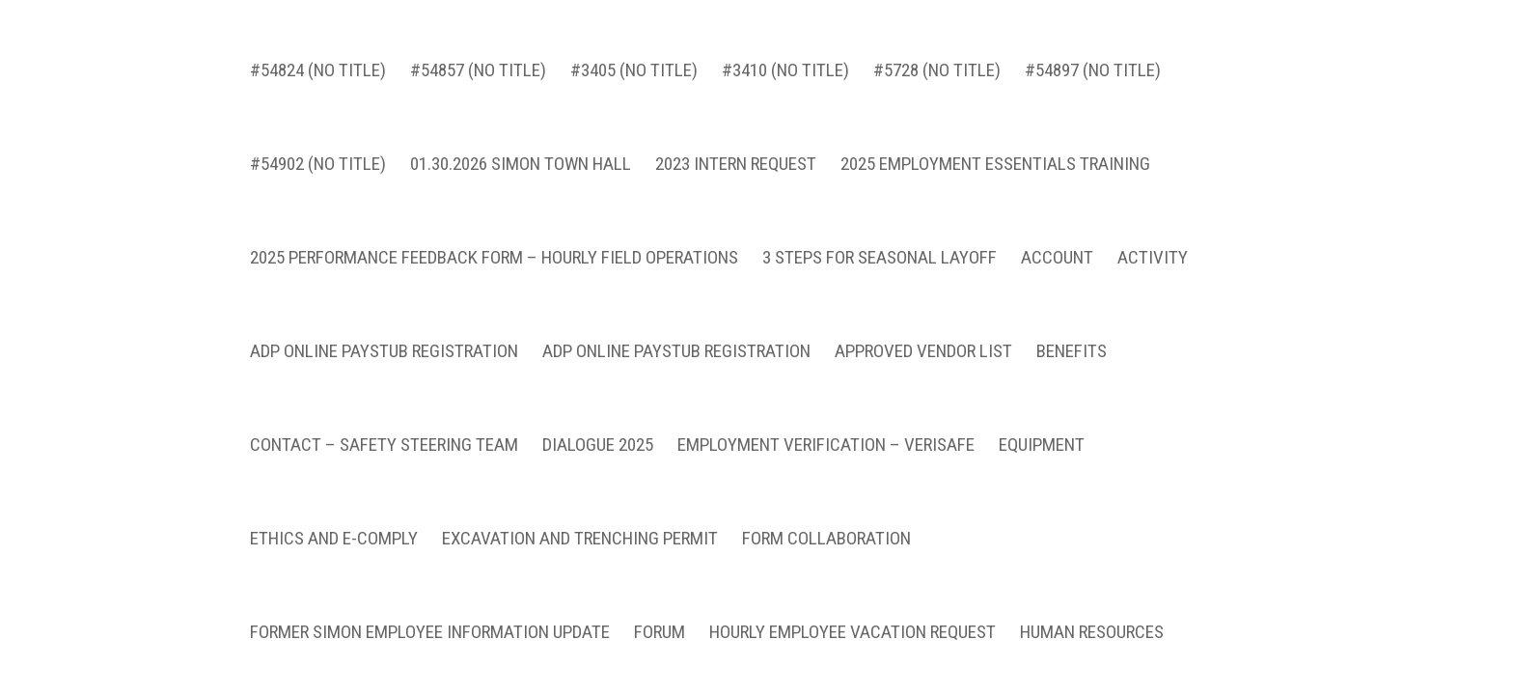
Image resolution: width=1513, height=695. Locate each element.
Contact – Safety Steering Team (384, 463)
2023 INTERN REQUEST (735, 182)
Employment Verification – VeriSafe (826, 463)
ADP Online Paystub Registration (384, 369)
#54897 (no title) (1093, 88)
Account (1057, 276)
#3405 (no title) (634, 88)
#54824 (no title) (318, 88)
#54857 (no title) (478, 88)
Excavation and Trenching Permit (580, 557)
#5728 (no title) (937, 88)
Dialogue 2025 (597, 463)
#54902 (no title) (318, 182)
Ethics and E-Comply (334, 557)
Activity (1152, 276)
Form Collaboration (826, 557)
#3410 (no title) (785, 88)
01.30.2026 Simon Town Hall (520, 182)
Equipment (1042, 463)
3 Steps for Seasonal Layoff (879, 276)
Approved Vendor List (923, 369)
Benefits (1071, 369)
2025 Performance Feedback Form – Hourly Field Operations (494, 276)
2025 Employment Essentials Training (995, 182)
